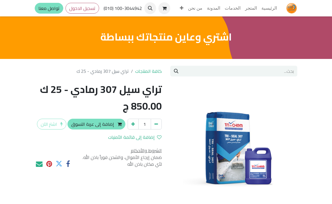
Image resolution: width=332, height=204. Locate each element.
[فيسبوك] (68, 164)
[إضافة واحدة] (133, 124)
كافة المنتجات (148, 71)
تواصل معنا (49, 8)
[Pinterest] (49, 164)
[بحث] (176, 71)
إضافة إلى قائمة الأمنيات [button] (134, 137)
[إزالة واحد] (156, 124)
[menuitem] (269, 8)
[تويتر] (59, 164)
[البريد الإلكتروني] (39, 164)
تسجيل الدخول (82, 8)
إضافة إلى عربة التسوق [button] (96, 124)
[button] (150, 8)
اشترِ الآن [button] (52, 124)
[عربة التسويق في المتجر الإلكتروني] (164, 8)
